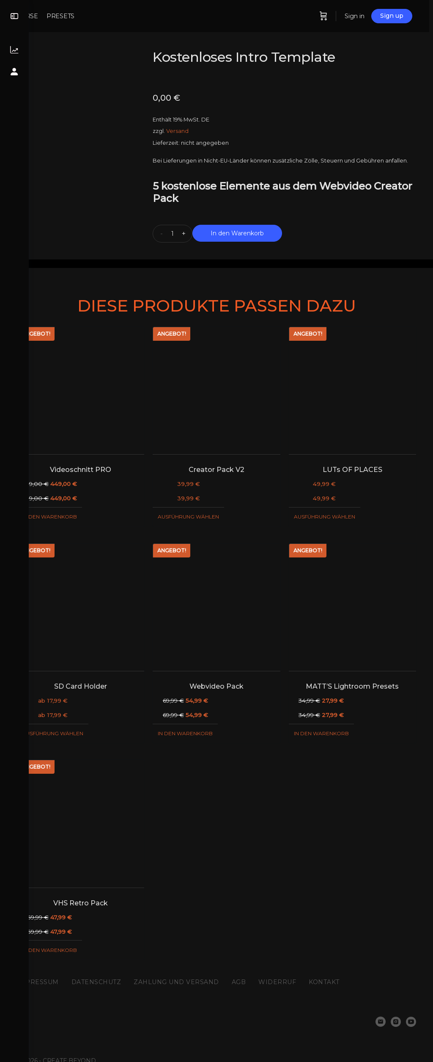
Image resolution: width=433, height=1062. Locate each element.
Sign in (373, 16)
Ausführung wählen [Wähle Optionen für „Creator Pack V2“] (207, 519)
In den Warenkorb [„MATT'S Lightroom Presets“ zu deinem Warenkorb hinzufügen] (330, 726)
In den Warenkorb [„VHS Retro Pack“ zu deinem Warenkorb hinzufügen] (78, 933)
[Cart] (341, 16)
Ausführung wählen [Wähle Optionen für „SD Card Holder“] (81, 726)
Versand (197, 131)
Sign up (410, 15)
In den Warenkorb (256, 244)
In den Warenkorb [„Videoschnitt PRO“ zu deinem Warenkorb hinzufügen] (78, 519)
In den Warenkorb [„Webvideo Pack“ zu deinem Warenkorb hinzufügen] (204, 726)
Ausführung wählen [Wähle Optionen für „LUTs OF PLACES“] (333, 519)
